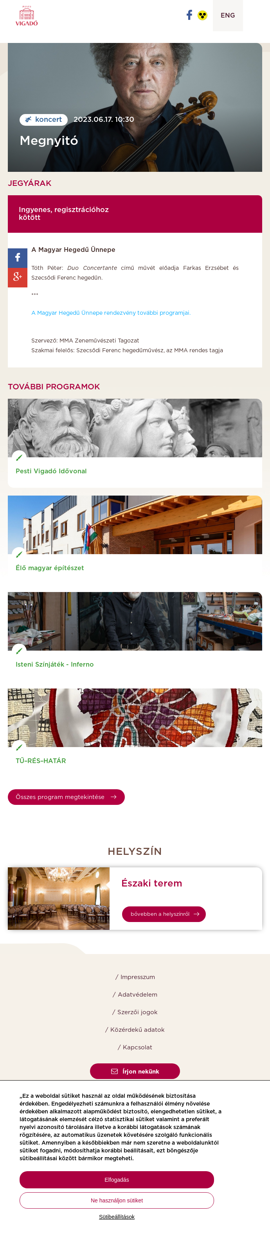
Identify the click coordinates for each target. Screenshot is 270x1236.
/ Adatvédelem (135, 995)
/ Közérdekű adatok (135, 1030)
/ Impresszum (135, 977)
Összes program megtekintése (66, 797)
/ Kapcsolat (135, 1048)
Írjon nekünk (135, 1072)
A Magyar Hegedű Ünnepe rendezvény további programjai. (111, 313)
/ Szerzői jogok (135, 1012)
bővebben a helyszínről (165, 914)
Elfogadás (116, 1180)
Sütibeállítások (117, 1217)
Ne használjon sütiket (117, 1200)
